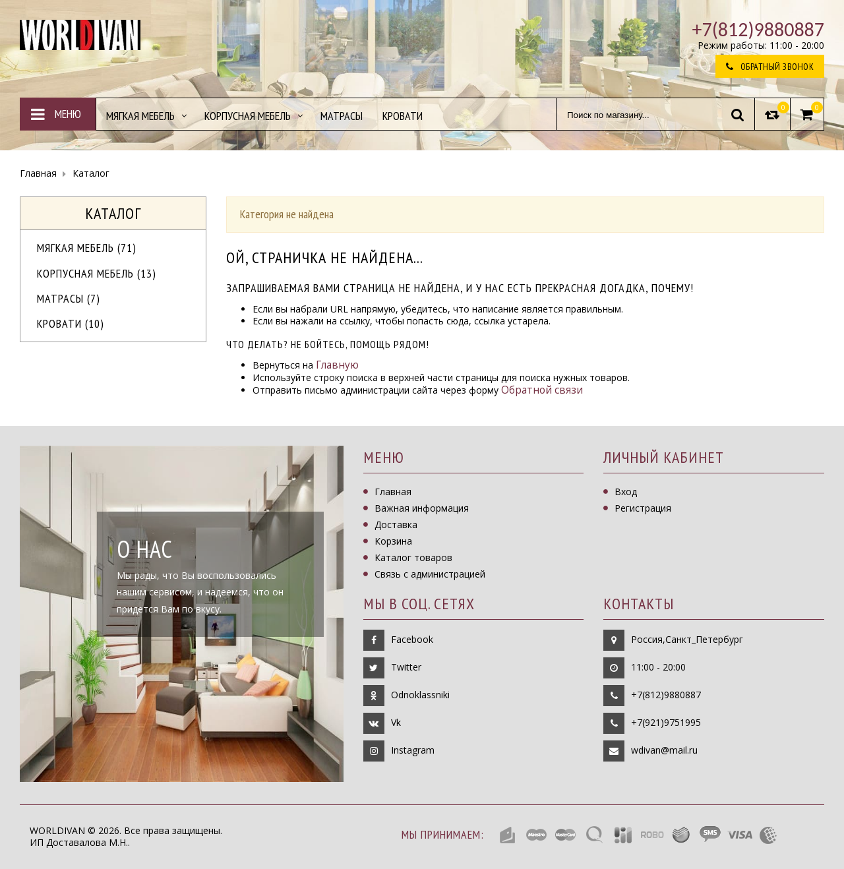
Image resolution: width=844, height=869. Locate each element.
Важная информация (422, 508)
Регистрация (643, 508)
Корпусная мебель (96, 273)
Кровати (70, 323)
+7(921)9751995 (666, 722)
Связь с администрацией (430, 574)
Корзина (393, 541)
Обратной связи (542, 390)
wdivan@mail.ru (664, 750)
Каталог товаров (413, 557)
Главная (393, 491)
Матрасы (68, 298)
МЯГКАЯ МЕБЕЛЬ (86, 247)
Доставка (396, 524)
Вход (626, 491)
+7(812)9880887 (666, 694)
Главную (337, 365)
